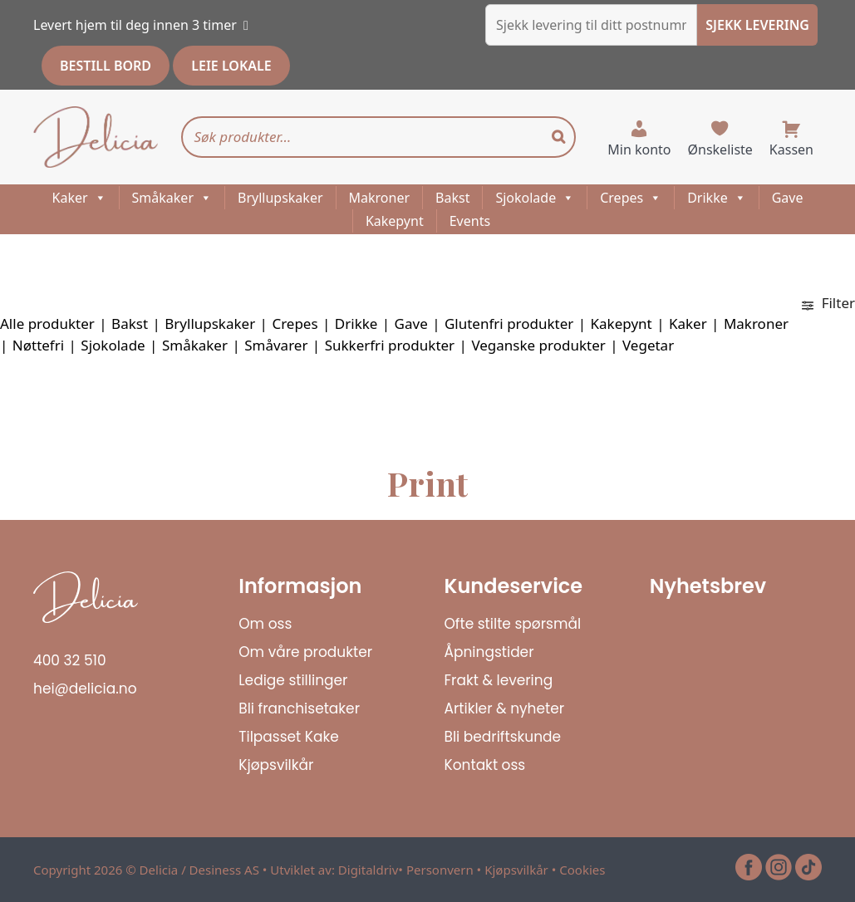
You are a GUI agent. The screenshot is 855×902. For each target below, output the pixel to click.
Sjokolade (534, 197)
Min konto (639, 149)
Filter (828, 302)
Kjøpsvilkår (275, 765)
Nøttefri (38, 345)
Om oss (265, 624)
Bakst (452, 198)
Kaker (79, 197)
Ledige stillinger (292, 680)
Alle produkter (47, 323)
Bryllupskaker (280, 198)
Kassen (791, 149)
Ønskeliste (720, 149)
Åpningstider (489, 652)
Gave (787, 198)
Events (470, 221)
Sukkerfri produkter (390, 345)
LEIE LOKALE (231, 65)
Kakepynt (395, 221)
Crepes (630, 197)
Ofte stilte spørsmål (513, 624)
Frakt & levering (499, 680)
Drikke (716, 197)
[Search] (558, 137)
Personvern (440, 869)
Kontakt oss (485, 765)
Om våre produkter (305, 652)
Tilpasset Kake (288, 737)
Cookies (582, 869)
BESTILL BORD (105, 65)
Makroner (379, 198)
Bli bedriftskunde (503, 737)
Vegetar (648, 345)
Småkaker (172, 197)
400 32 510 (69, 660)
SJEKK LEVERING (757, 25)
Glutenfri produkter (509, 323)
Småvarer (275, 345)
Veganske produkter (538, 345)
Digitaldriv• (372, 869)
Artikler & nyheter (505, 708)
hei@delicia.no (85, 689)
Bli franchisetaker (299, 708)
